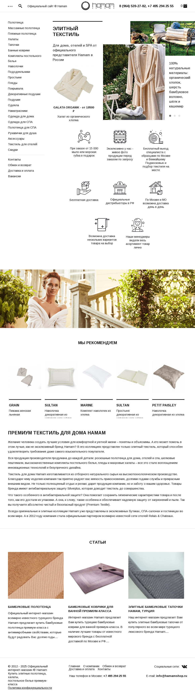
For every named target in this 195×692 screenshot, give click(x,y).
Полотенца (15, 22)
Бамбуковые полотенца (29, 606)
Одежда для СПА (20, 122)
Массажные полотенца (24, 28)
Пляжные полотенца (22, 33)
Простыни (14, 77)
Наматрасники (17, 110)
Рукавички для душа (22, 133)
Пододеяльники (19, 71)
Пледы (12, 83)
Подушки (14, 99)
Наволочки (15, 66)
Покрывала (15, 88)
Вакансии (14, 176)
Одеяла (13, 105)
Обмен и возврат (19, 165)
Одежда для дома (21, 116)
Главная (74, 666)
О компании (91, 666)
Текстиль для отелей (22, 144)
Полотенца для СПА (22, 127)
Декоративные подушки (24, 94)
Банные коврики (19, 50)
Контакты (14, 159)
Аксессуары (16, 138)
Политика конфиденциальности (30, 687)
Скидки (13, 149)
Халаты (13, 39)
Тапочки (13, 44)
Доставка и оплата (21, 170)
